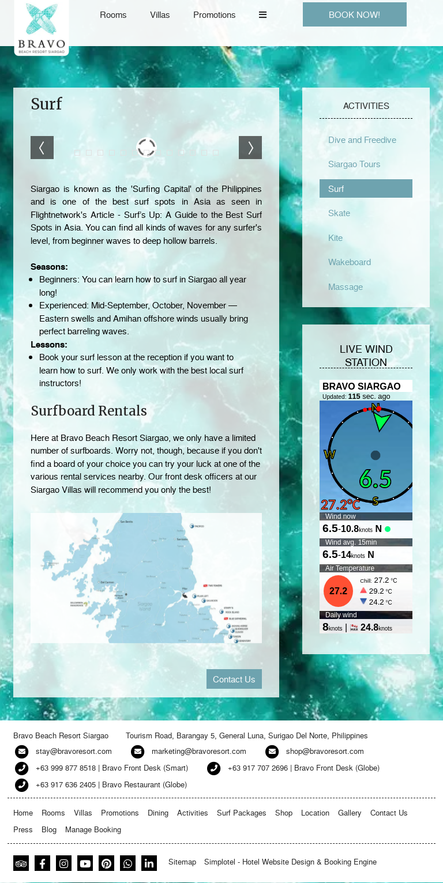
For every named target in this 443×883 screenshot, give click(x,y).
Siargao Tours (354, 163)
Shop (283, 812)
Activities (192, 812)
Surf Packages (241, 812)
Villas (160, 14)
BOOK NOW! (354, 14)
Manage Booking (93, 829)
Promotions (214, 14)
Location (315, 812)
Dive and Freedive (362, 139)
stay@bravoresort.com (74, 750)
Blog (49, 829)
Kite (335, 237)
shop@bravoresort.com (325, 750)
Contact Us (234, 679)
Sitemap (182, 861)
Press (23, 829)
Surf (336, 188)
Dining (158, 812)
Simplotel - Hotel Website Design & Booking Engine (290, 861)
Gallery (350, 812)
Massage (345, 286)
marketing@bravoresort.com (199, 750)
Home (23, 812)
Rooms (113, 14)
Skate (339, 212)
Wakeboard (349, 261)
